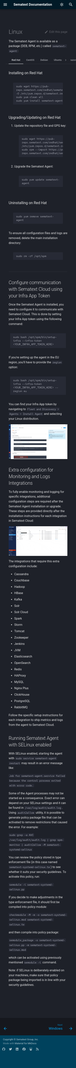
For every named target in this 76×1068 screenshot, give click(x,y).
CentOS (30, 60)
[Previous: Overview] (5, 1027)
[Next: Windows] (60, 1027)
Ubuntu (58, 60)
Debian (44, 60)
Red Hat (16, 60)
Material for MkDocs (25, 1043)
